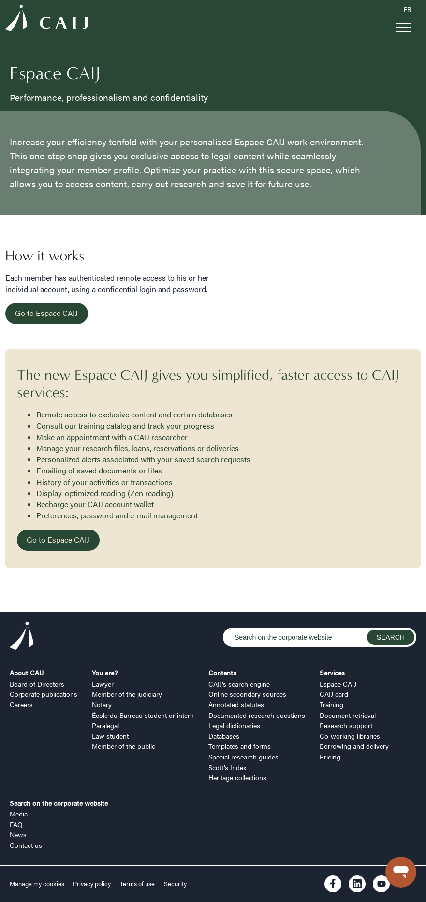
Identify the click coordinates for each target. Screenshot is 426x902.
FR (407, 9)
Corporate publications (43, 694)
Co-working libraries (350, 736)
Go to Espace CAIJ (46, 313)
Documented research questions (256, 715)
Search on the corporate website (59, 803)
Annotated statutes (236, 704)
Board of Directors (37, 683)
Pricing (330, 756)
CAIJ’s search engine (239, 683)
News (18, 834)
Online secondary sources (247, 694)
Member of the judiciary (127, 694)
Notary (102, 704)
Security (175, 883)
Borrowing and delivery (354, 746)
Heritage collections (237, 777)
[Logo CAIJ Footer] (22, 637)
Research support (346, 725)
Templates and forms (239, 746)
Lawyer (103, 683)
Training (331, 704)
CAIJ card (334, 694)
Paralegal (105, 725)
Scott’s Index (227, 767)
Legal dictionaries (234, 725)
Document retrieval (348, 715)
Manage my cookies (38, 883)
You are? (105, 672)
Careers (21, 704)
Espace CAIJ (338, 683)
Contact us (26, 845)
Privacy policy (92, 883)
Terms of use (137, 883)
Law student (110, 736)
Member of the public (123, 746)
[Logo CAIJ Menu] (46, 20)
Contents (222, 672)
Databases (223, 736)
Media (19, 813)
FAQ (16, 824)
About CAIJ (27, 672)
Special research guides (243, 756)
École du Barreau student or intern (143, 715)
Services (332, 672)
